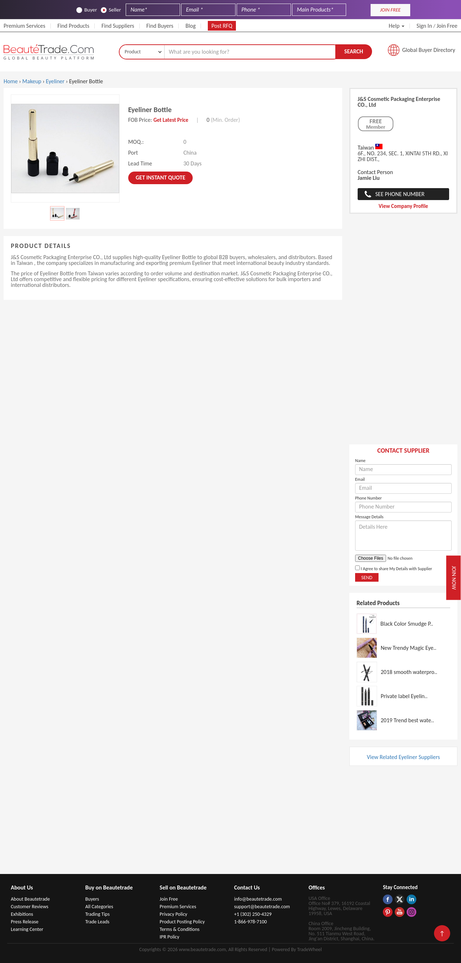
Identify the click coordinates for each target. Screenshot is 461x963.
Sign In (424, 25)
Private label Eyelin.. (404, 696)
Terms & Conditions (180, 929)
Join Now (454, 577)
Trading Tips (97, 914)
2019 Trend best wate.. (407, 720)
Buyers (92, 899)
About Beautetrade (30, 899)
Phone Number (368, 498)
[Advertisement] (403, 333)
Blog (190, 25)
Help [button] (396, 25)
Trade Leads (97, 922)
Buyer (86, 10)
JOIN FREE (390, 10)
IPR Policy (169, 937)
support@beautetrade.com (262, 907)
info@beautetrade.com (258, 899)
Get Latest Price (170, 120)
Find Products (73, 25)
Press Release (25, 922)
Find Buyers (159, 25)
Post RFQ (221, 25)
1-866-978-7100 (250, 922)
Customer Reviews (29, 907)
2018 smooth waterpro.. (409, 672)
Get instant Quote (160, 177)
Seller (111, 10)
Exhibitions (22, 914)
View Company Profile (403, 206)
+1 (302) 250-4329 (253, 914)
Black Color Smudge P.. (406, 623)
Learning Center (27, 929)
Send (366, 577)
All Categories (99, 907)
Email (360, 479)
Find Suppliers (118, 25)
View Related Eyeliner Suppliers (403, 757)
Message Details (369, 517)
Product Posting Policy (182, 922)
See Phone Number (400, 194)
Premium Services (24, 25)
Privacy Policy (173, 914)
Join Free (447, 25)
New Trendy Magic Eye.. (409, 647)
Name (360, 460)
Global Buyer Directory (428, 49)
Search (353, 51)
